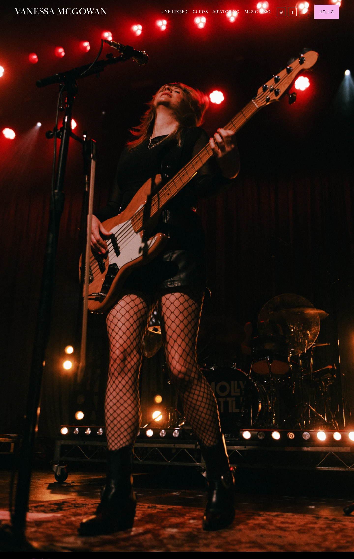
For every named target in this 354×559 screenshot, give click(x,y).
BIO (267, 11)
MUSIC (251, 11)
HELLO (326, 12)
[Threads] (304, 12)
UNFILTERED (174, 11)
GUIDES (200, 11)
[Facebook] (292, 12)
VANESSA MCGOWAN (61, 11)
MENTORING (226, 11)
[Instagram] (281, 12)
